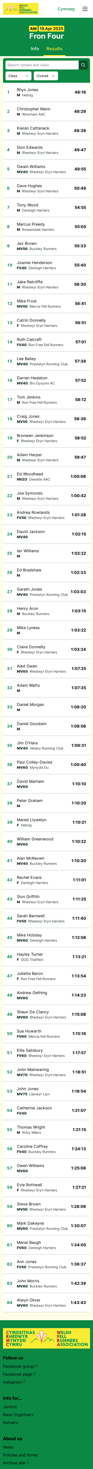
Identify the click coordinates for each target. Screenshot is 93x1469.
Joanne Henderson (34, 262)
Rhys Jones (27, 89)
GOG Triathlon (32, 959)
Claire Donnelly (31, 646)
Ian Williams (28, 550)
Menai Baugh (29, 1242)
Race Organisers (18, 1414)
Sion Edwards (30, 147)
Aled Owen (27, 666)
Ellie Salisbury (30, 1050)
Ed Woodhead (30, 473)
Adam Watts (28, 685)
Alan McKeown (30, 858)
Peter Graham (30, 800)
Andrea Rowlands (33, 512)
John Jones (27, 1088)
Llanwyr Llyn (39, 1094)
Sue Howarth (29, 1031)
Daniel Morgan (30, 704)
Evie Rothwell (29, 1184)
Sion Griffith (28, 896)
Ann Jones (26, 1261)
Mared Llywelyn (31, 819)
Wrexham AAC (33, 114)
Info (35, 48)
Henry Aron (27, 608)
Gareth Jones (29, 589)
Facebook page (19, 1374)
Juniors (10, 1406)
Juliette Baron (30, 973)
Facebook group (20, 1366)
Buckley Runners (43, 249)
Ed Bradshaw (29, 570)
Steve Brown (29, 1204)
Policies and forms (20, 1454)
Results (54, 48)
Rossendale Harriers (38, 229)
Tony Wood (27, 204)
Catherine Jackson (34, 1107)
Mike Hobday (29, 935)
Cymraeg (66, 8)
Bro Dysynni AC (42, 383)
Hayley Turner (30, 954)
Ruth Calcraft (29, 339)
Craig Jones (28, 416)
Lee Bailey (26, 358)
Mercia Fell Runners (45, 306)
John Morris (28, 1280)
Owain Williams (31, 166)
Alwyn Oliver (28, 1300)
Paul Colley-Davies (34, 762)
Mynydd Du (39, 767)
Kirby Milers (31, 1132)
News (8, 1447)
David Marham (30, 781)
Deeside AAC (39, 479)
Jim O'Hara (27, 742)
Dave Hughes (29, 185)
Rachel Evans (29, 877)
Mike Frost (27, 301)
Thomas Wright (31, 1127)
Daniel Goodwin (32, 723)
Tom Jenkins (28, 397)
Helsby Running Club (46, 748)
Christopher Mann (33, 108)
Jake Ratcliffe (30, 281)
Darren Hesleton (32, 377)
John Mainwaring (33, 1069)
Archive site (16, 1462)
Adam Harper (29, 454)
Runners (10, 1422)
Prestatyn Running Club (49, 364)
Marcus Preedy (31, 224)
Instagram (14, 1382)
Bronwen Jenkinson (35, 435)
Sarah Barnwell (31, 915)
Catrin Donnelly (31, 320)
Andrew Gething (32, 992)
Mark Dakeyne (30, 1223)
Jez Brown (27, 243)
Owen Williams (30, 1165)
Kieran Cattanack (33, 128)
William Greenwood (35, 838)
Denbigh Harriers (35, 210)
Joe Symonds (29, 493)
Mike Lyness (28, 627)
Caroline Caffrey (32, 1146)
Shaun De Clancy (33, 1011)
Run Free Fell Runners (46, 345)
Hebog (27, 95)
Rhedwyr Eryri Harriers (40, 133)
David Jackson (31, 531)
